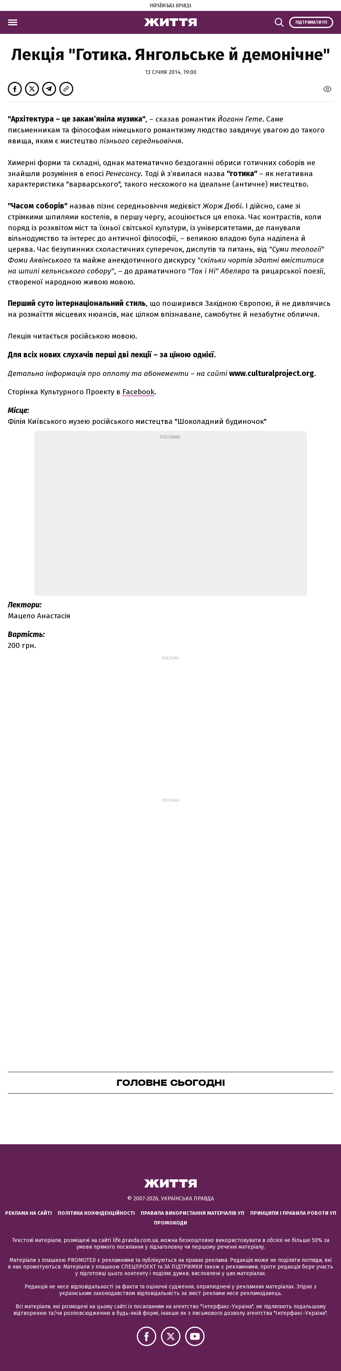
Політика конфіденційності (96, 1213)
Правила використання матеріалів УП (192, 1213)
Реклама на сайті (28, 1213)
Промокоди (170, 1223)
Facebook (138, 391)
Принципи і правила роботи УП (293, 1213)
